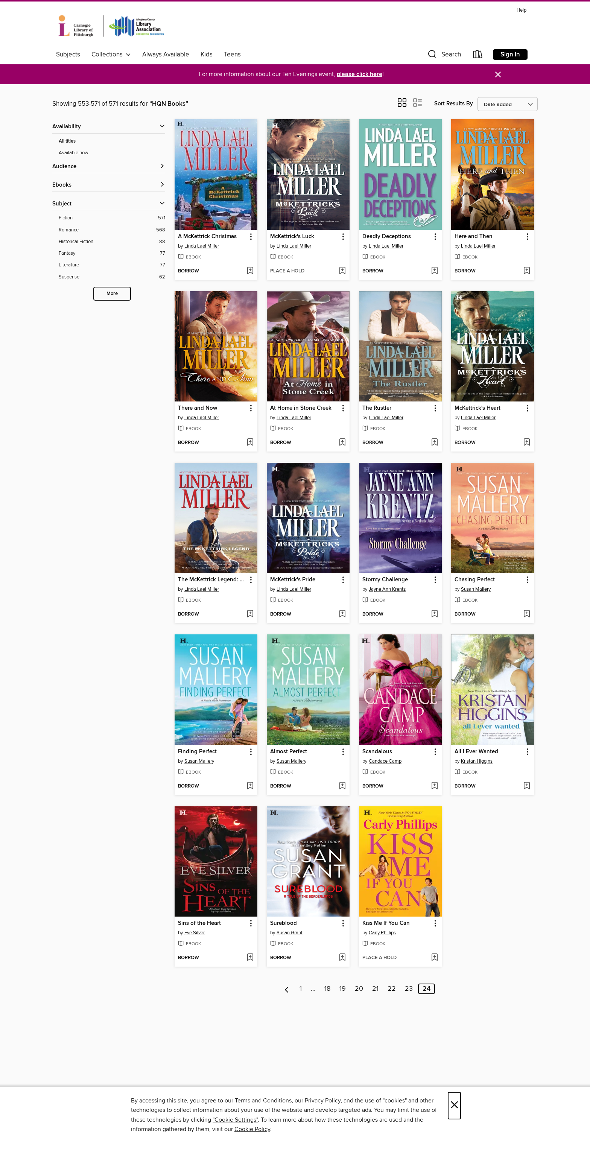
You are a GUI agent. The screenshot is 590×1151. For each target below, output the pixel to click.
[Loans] (478, 56)
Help (521, 10)
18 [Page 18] (327, 989)
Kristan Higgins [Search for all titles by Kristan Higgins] (477, 761)
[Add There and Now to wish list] (250, 443)
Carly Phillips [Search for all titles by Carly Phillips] (382, 933)
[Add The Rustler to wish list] (434, 443)
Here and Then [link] (474, 236)
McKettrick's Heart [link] (477, 408)
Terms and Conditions (263, 1100)
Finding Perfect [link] (197, 751)
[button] (444, 56)
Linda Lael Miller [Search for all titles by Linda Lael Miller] (201, 246)
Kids (207, 54)
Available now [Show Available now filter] (73, 153)
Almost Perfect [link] (288, 751)
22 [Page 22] (392, 989)
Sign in (510, 54)
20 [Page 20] (359, 989)
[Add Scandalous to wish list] (434, 786)
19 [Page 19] (342, 989)
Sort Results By (453, 103)
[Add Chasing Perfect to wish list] (526, 614)
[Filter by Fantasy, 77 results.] (112, 253)
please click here (359, 74)
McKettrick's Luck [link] (292, 236)
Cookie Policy (252, 1129)
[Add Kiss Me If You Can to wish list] (434, 958)
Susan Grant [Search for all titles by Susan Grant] (290, 933)
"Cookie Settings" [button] (235, 1120)
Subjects (68, 54)
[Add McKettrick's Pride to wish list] (342, 614)
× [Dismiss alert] (498, 74)
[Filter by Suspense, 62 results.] (112, 277)
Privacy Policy (323, 1100)
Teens (232, 54)
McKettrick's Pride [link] (292, 579)
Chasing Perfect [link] (475, 579)
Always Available (165, 54)
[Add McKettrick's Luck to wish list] (342, 271)
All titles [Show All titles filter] (67, 141)
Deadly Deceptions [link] (386, 236)
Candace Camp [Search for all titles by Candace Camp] (385, 761)
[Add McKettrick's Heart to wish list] (526, 443)
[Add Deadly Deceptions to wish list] (434, 271)
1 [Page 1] (301, 989)
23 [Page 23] (409, 989)
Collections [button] (111, 54)
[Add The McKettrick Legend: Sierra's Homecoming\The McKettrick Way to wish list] (250, 614)
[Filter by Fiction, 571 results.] (112, 218)
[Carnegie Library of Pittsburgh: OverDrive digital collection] (111, 26)
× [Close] (454, 1105)
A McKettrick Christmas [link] (207, 236)
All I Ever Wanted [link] (476, 751)
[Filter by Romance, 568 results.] (112, 230)
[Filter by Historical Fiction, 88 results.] (112, 242)
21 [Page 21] (375, 989)
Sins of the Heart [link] (199, 923)
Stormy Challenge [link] (385, 579)
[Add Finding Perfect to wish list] (250, 786)
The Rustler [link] (376, 408)
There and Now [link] (197, 408)
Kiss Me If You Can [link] (386, 923)
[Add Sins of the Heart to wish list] (250, 958)
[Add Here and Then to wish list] (526, 271)
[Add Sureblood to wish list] (342, 958)
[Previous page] (287, 988)
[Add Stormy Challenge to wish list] (434, 614)
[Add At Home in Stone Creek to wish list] (342, 443)
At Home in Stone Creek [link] (300, 408)
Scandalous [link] (377, 751)
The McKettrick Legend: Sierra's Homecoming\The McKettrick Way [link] (212, 579)
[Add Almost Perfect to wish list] (342, 786)
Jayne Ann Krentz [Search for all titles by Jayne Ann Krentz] (387, 589)
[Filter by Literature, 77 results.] (112, 265)
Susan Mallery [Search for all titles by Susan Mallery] (476, 589)
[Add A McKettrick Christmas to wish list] (250, 271)
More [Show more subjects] (112, 293)
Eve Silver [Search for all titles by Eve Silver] (194, 933)
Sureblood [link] (283, 923)
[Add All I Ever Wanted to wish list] (526, 786)
